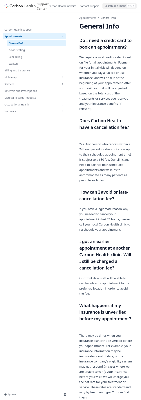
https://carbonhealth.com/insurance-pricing (94, 304)
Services (22, 72)
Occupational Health (22, 92)
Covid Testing (17, 38)
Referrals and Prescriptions (20, 79)
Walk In (13, 52)
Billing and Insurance (22, 58)
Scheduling (15, 45)
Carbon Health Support (18, 18)
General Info (16, 31)
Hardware (22, 99)
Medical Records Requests (20, 86)
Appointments (22, 24)
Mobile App (22, 65)
